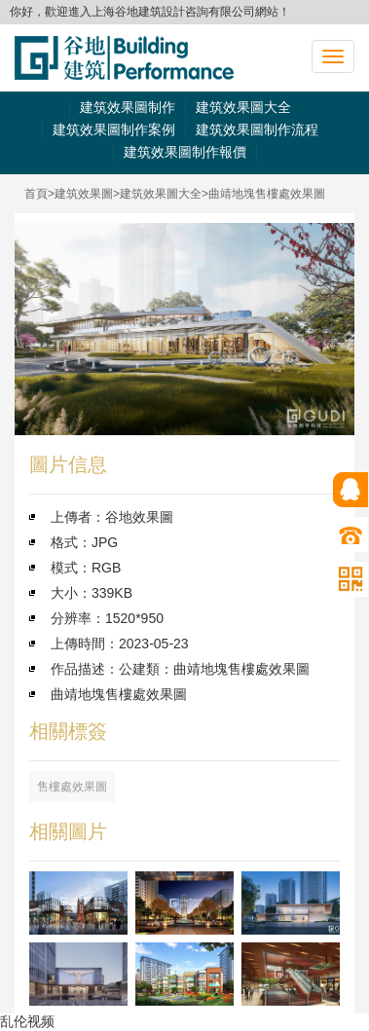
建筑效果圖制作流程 (257, 129)
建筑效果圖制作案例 (114, 129)
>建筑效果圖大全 (157, 194)
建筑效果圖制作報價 (185, 152)
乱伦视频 (27, 1021)
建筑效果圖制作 (127, 107)
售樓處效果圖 (72, 786)
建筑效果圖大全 (243, 107)
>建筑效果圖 (80, 194)
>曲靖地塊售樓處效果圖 (263, 194)
